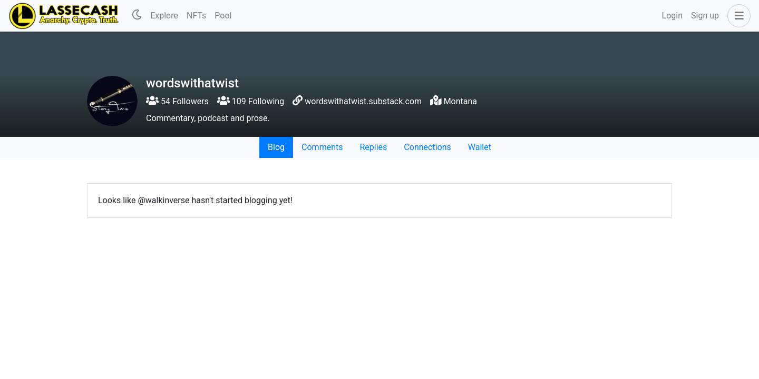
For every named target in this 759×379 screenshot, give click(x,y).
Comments (322, 147)
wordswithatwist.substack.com (363, 101)
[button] (737, 15)
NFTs (196, 16)
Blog (276, 147)
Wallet (479, 147)
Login (672, 16)
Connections (427, 147)
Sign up (705, 16)
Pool (223, 16)
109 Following (250, 101)
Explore (164, 16)
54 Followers (177, 101)
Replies (373, 147)
